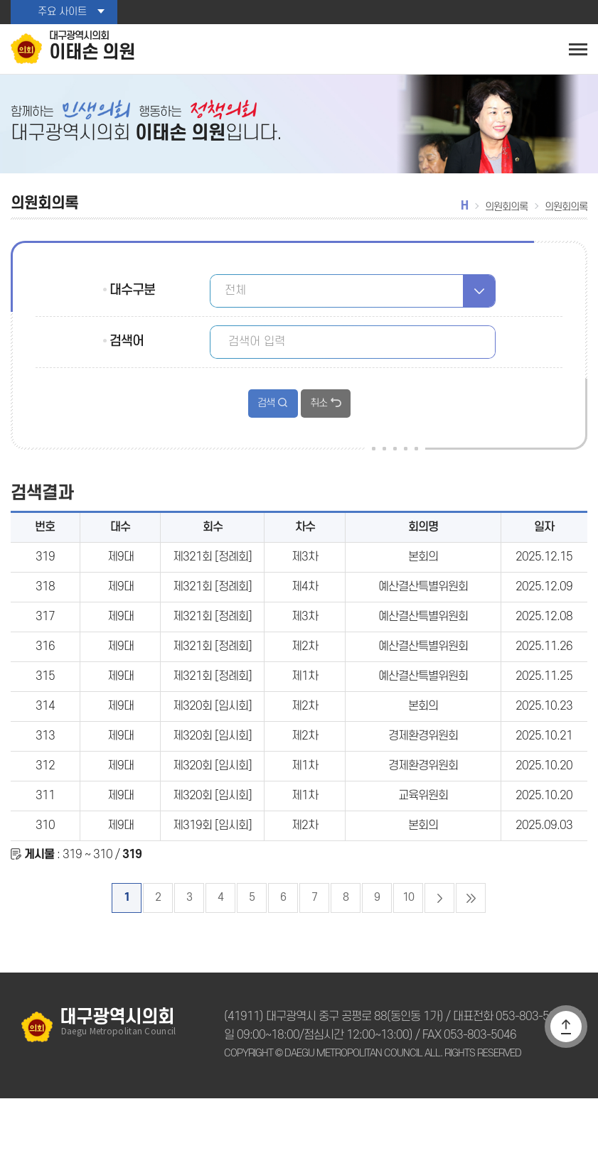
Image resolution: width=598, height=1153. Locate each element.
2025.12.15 (544, 574)
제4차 (304, 608)
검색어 (126, 349)
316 (45, 674)
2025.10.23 (544, 741)
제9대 (120, 574)
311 (45, 841)
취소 (317, 411)
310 (45, 875)
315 (45, 708)
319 (45, 574)
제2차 (304, 674)
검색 (265, 411)
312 (45, 808)
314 (45, 741)
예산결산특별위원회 (422, 608)
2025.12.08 (544, 641)
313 (45, 775)
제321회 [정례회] (212, 574)
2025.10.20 (544, 808)
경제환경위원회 (423, 775)
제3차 (304, 574)
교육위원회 (423, 841)
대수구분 (132, 297)
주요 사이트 (62, 12)
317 (45, 641)
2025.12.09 (544, 608)
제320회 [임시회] (212, 741)
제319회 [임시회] (212, 875)
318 (45, 608)
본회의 (422, 574)
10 (408, 952)
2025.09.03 (544, 875)
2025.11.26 (544, 674)
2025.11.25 (544, 708)
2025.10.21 (544, 775)
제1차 (304, 708)
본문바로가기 (0, 0)
